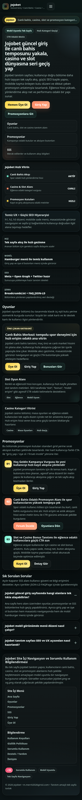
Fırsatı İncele (25, 526)
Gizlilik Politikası (17, 743)
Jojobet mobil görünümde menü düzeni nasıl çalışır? (34, 628)
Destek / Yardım (17, 753)
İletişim (12, 759)
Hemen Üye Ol (17, 105)
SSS (9, 712)
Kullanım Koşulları (18, 738)
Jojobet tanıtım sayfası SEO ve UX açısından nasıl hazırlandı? (37, 643)
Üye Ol (12, 366)
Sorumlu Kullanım (18, 748)
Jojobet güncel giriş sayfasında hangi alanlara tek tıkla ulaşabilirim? (38, 595)
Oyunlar (12, 701)
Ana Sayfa (13, 696)
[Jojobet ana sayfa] (23, 6)
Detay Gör (41, 564)
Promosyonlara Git (20, 114)
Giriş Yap (41, 105)
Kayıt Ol (21, 564)
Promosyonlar (15, 707)
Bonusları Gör (52, 366)
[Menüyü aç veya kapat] (50, 6)
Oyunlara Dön (50, 526)
